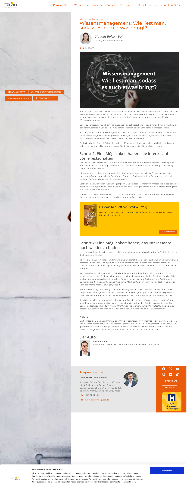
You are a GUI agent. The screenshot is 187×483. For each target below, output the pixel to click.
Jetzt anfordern (168, 232)
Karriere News (97, 19)
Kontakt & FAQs (170, 5)
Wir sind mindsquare (88, 5)
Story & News (147, 5)
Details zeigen (37, 395)
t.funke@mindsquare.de (97, 400)
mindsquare (85, 19)
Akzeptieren (167, 377)
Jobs (111, 5)
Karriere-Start (61, 5)
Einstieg (126, 5)
